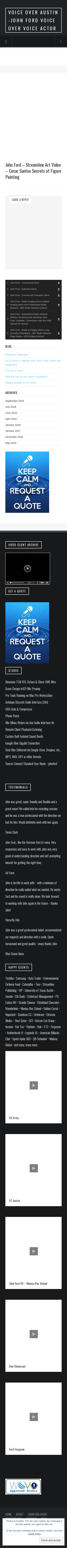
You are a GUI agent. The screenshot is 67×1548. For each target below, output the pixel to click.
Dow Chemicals (17, 1366)
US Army (14, 1118)
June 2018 (11, 412)
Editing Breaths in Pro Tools (20, 382)
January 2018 (13, 425)
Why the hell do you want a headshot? (26, 376)
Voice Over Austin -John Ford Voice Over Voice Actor (33, 20)
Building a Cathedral (16, 354)
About (20, 1514)
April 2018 (11, 419)
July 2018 (10, 406)
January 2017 (13, 430)
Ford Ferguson (16, 1449)
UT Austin (14, 1201)
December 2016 (14, 436)
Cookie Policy (34, 1534)
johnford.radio (37, 1514)
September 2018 (14, 401)
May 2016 (10, 443)
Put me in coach (14, 370)
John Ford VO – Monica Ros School (28, 1283)
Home (8, 1514)
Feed (14, 346)
